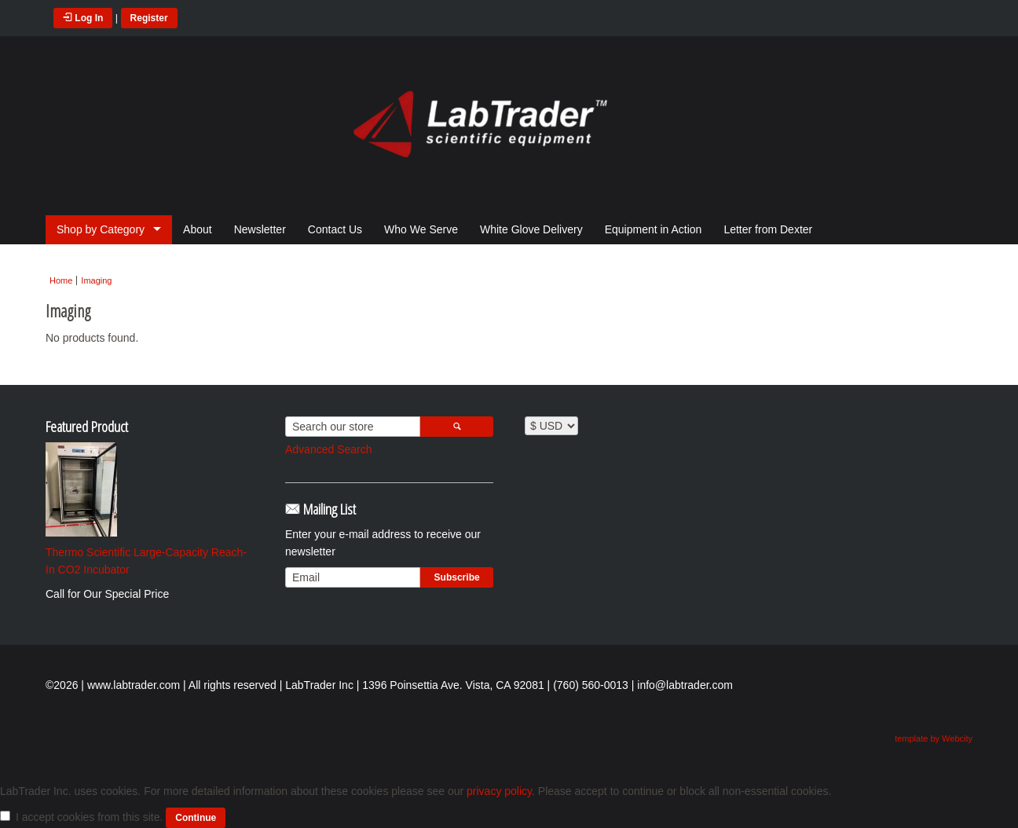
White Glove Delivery (531, 229)
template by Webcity (933, 738)
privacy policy (499, 791)
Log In (83, 18)
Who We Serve (421, 229)
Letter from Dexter (767, 229)
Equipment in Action (653, 229)
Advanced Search (328, 449)
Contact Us (335, 229)
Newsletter (260, 229)
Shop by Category (101, 229)
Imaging (96, 280)
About (197, 229)
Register (149, 18)
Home (60, 280)
